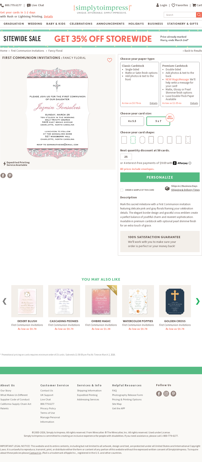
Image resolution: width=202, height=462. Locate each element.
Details (48, 16)
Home (3, 51)
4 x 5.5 (132, 121)
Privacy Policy (48, 408)
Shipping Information (89, 390)
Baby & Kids (56, 23)
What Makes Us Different (14, 395)
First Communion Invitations (28, 51)
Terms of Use (47, 412)
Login (162, 5)
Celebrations (81, 23)
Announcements (110, 23)
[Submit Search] (199, 15)
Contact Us (46, 390)
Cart (197, 5)
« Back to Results (192, 51)
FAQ (114, 390)
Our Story (5, 390)
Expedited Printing (87, 395)
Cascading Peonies (64, 321)
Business (155, 23)
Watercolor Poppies (138, 321)
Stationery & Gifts (182, 23)
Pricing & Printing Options (126, 399)
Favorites (182, 5)
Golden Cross (175, 321)
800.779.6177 (10, 5)
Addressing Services (88, 399)
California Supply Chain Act (15, 403)
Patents (4, 408)
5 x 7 (162, 120)
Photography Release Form (127, 395)
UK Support (46, 395)
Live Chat (35, 5)
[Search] (180, 15)
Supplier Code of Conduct (15, 399)
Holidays (136, 23)
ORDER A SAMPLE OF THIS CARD (139, 190)
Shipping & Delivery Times (185, 189)
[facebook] (159, 394)
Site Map (117, 403)
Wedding (35, 23)
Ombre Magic (101, 321)
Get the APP (118, 408)
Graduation (14, 23)
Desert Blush (27, 321)
